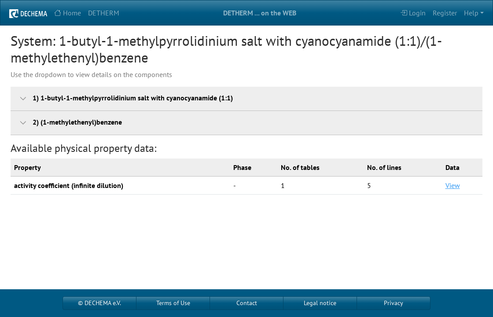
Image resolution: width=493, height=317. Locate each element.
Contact (246, 303)
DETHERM (103, 12)
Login (413, 12)
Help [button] (471, 12)
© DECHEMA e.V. (99, 303)
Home (67, 12)
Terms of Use (173, 303)
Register (445, 12)
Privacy (393, 303)
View (452, 185)
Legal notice (320, 303)
